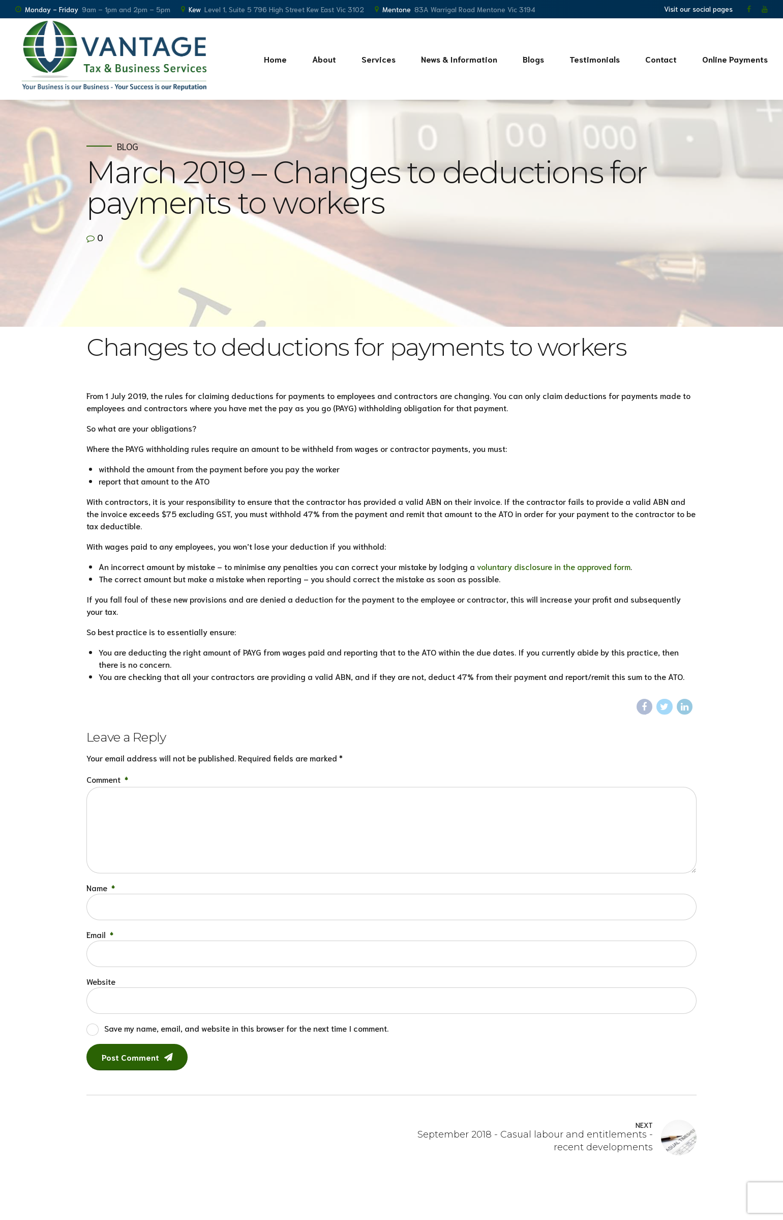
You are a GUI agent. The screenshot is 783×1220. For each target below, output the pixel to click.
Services (379, 58)
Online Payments (735, 58)
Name (100, 887)
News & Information (459, 58)
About (324, 58)
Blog (127, 146)
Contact (661, 58)
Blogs (533, 58)
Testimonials (594, 58)
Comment (107, 779)
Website (100, 981)
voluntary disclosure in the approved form (553, 566)
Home (275, 58)
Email (99, 934)
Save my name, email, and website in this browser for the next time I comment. (246, 1028)
